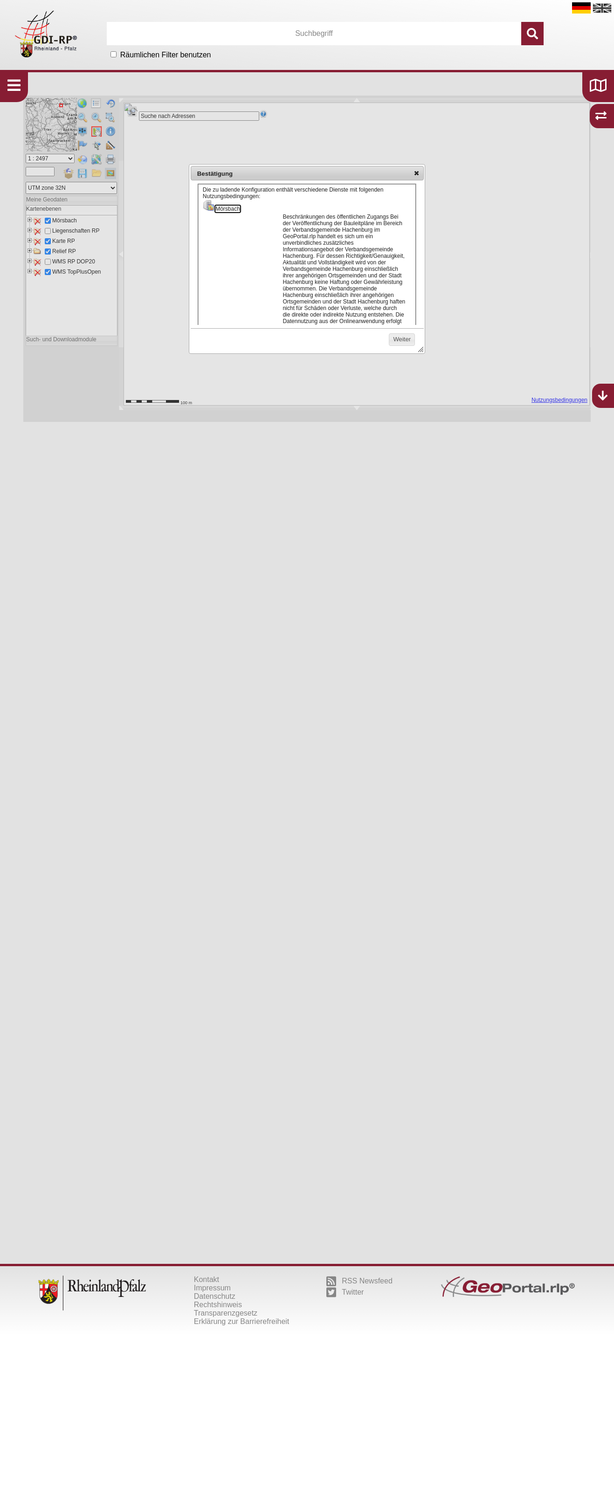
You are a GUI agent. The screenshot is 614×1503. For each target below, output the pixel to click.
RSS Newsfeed (359, 1281)
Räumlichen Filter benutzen (165, 55)
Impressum (212, 1288)
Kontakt (206, 1279)
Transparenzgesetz (225, 1313)
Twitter (345, 1292)
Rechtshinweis (218, 1305)
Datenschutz (214, 1296)
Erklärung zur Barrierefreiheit (242, 1321)
